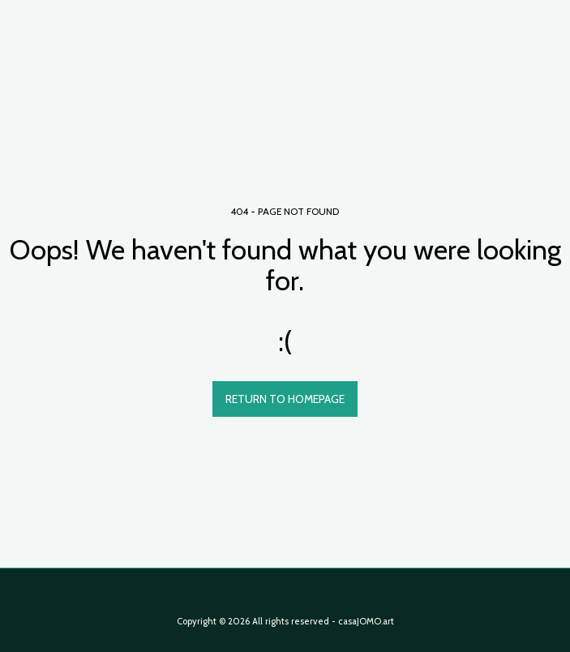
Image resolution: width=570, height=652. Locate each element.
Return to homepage (285, 399)
